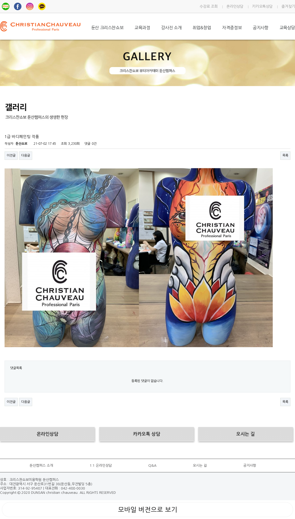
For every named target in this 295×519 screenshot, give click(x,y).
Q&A (152, 465)
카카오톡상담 (262, 6)
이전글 (11, 155)
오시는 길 (200, 465)
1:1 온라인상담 (101, 465)
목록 (285, 155)
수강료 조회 (208, 6)
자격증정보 (232, 27)
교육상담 (287, 27)
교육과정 (142, 27)
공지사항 (260, 27)
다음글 (25, 155)
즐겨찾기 (288, 6)
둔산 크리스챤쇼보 (107, 27)
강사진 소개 (171, 27)
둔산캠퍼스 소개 (41, 465)
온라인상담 (234, 6)
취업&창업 (202, 27)
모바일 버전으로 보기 (147, 509)
